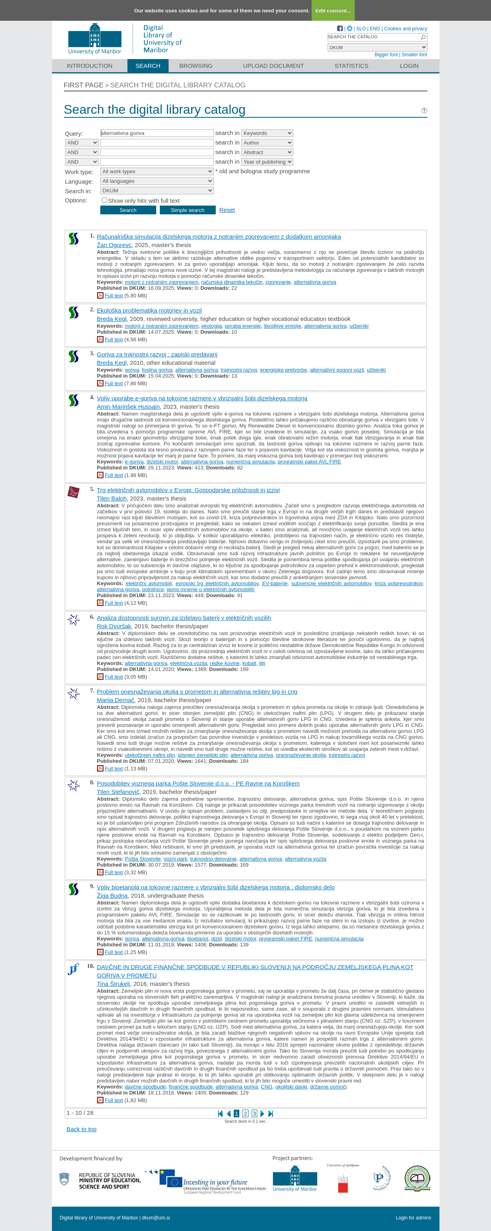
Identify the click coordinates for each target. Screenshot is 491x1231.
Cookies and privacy (405, 29)
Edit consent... (333, 11)
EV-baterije (275, 583)
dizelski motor (162, 462)
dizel (216, 939)
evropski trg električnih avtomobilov (216, 583)
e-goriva (134, 462)
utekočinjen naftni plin (150, 755)
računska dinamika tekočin (231, 282)
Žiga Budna (112, 895)
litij (262, 663)
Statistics (351, 65)
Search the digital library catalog (178, 85)
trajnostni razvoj (239, 370)
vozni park (175, 859)
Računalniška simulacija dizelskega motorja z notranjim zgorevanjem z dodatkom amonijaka (219, 236)
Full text (114, 296)
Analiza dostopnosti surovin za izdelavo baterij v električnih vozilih (184, 617)
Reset (227, 209)
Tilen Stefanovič (118, 791)
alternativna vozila (305, 859)
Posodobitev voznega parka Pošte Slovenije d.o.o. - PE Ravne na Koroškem (198, 783)
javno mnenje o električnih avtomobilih (210, 589)
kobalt (249, 663)
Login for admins (413, 1218)
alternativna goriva (315, 282)
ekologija (211, 326)
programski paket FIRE (285, 939)
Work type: (79, 171)
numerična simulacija (250, 462)
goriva (132, 370)
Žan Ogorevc (114, 244)
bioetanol (198, 939)
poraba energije (243, 326)
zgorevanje (278, 282)
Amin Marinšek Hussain (128, 406)
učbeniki (359, 326)
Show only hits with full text (144, 200)
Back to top (82, 1129)
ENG (375, 29)
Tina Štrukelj (113, 983)
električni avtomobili (149, 583)
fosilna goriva (157, 370)
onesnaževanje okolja (301, 755)
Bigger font (386, 54)
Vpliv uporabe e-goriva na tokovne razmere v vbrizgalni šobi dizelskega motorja (202, 398)
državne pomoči (328, 1087)
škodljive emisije (282, 326)
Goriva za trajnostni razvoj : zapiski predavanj (157, 354)
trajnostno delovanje (213, 859)
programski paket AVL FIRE (309, 462)
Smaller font (414, 54)
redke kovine (225, 663)
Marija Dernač (115, 700)
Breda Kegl (112, 318)
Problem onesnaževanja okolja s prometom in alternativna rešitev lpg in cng (197, 691)
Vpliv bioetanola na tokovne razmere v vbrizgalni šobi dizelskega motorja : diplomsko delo (216, 887)
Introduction (90, 65)
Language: (79, 181)
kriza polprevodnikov (399, 583)
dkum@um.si (156, 1218)
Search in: (78, 191)
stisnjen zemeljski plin (203, 755)
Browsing (196, 65)
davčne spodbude (145, 1087)
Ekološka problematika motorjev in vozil (149, 310)
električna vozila (188, 663)
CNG (266, 1087)
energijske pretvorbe (283, 370)
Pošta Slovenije (143, 859)
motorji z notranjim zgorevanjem (162, 282)
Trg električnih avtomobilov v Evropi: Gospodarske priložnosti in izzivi (188, 490)
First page (84, 85)
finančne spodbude (191, 1087)
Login (409, 65)
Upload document (273, 65)
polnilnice (153, 589)
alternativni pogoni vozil (337, 370)
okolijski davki (291, 1087)
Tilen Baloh (112, 498)
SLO (361, 29)
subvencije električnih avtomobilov (331, 583)
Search (148, 65)
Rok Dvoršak (114, 626)
